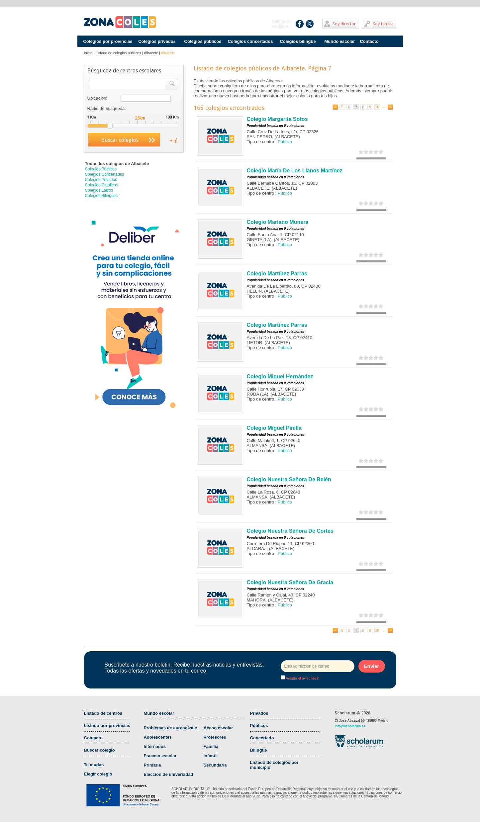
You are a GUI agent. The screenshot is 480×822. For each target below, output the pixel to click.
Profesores (215, 737)
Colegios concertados (250, 41)
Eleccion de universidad (168, 774)
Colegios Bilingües (101, 195)
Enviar (371, 666)
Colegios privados (157, 41)
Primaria (152, 765)
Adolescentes (158, 737)
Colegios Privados (101, 179)
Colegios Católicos (101, 185)
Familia (211, 746)
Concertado (262, 737)
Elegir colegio (98, 774)
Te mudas (94, 764)
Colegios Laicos (99, 190)
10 (377, 107)
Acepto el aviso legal (302, 678)
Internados (155, 746)
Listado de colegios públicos (118, 53)
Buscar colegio (99, 750)
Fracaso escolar (160, 755)
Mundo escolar (340, 41)
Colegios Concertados (104, 174)
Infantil (211, 755)
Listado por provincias (107, 725)
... (383, 107)
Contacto (369, 41)
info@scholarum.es (350, 726)
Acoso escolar (218, 727)
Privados (259, 713)
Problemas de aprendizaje (170, 727)
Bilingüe (258, 750)
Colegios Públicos (101, 169)
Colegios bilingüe (298, 41)
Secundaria (215, 765)
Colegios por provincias (107, 41)
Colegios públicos (203, 41)
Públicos (259, 725)
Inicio (88, 53)
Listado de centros (103, 713)
